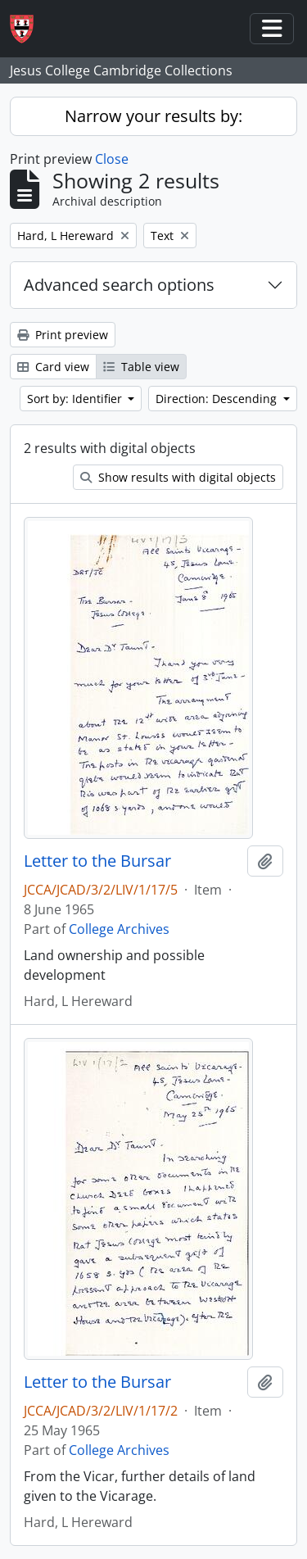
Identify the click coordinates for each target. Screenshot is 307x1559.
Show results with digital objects (178, 477)
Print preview (62, 334)
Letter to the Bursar (97, 861)
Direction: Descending (218, 398)
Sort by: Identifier (76, 398)
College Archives (119, 929)
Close (112, 159)
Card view (53, 366)
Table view (141, 366)
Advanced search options (119, 285)
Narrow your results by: (153, 116)
